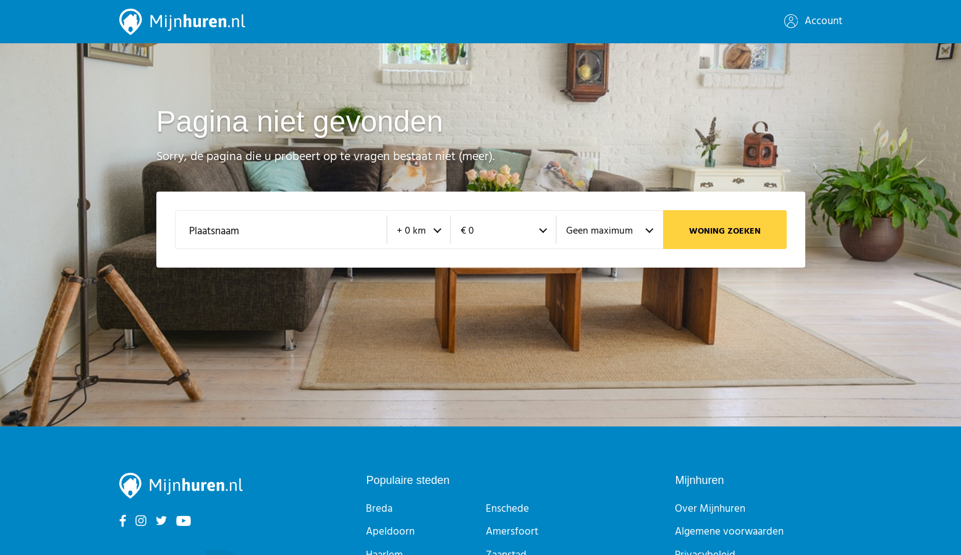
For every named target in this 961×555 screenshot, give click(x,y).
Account (813, 21)
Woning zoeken (725, 231)
